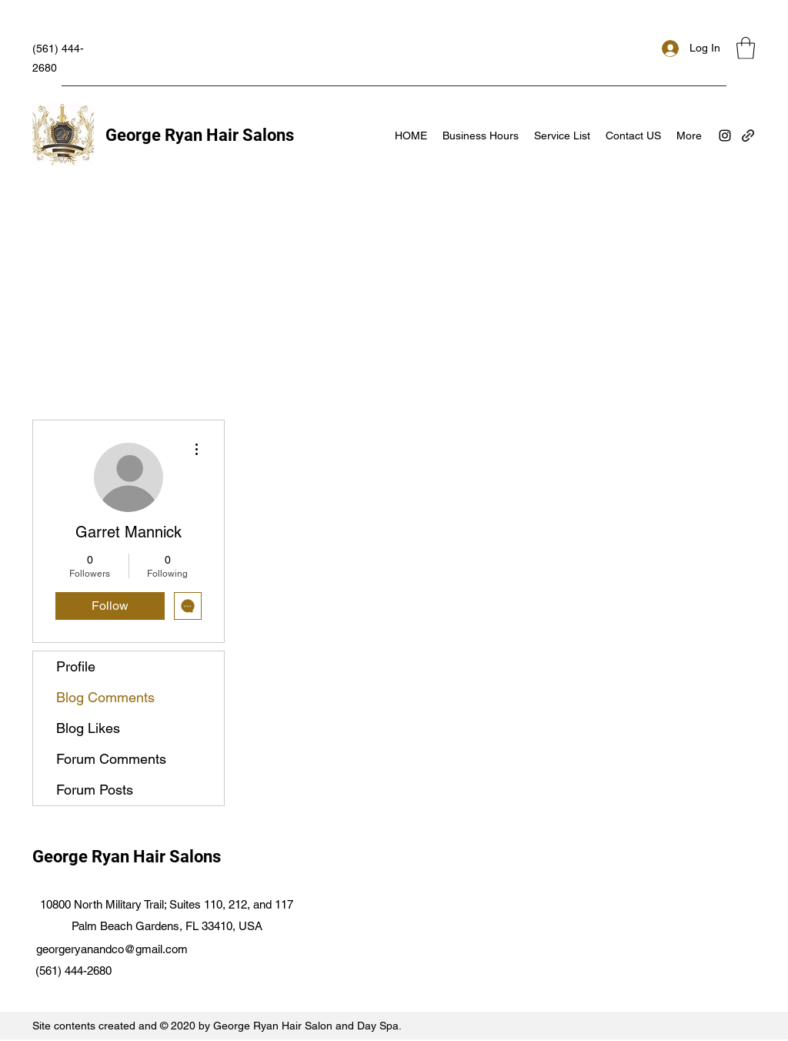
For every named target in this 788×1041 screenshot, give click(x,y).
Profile (75, 666)
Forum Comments (111, 759)
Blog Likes (88, 728)
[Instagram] (725, 135)
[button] (745, 48)
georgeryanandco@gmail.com (112, 949)
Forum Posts (94, 790)
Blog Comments (105, 697)
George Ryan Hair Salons (199, 135)
